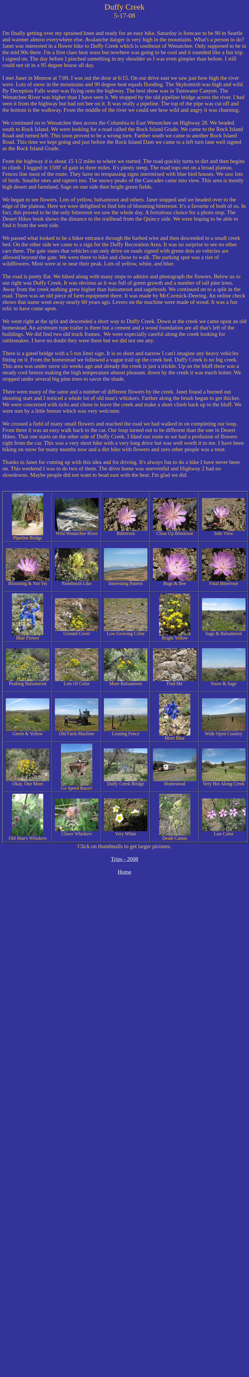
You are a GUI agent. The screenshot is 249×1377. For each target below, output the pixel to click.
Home (124, 872)
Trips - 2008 (124, 859)
